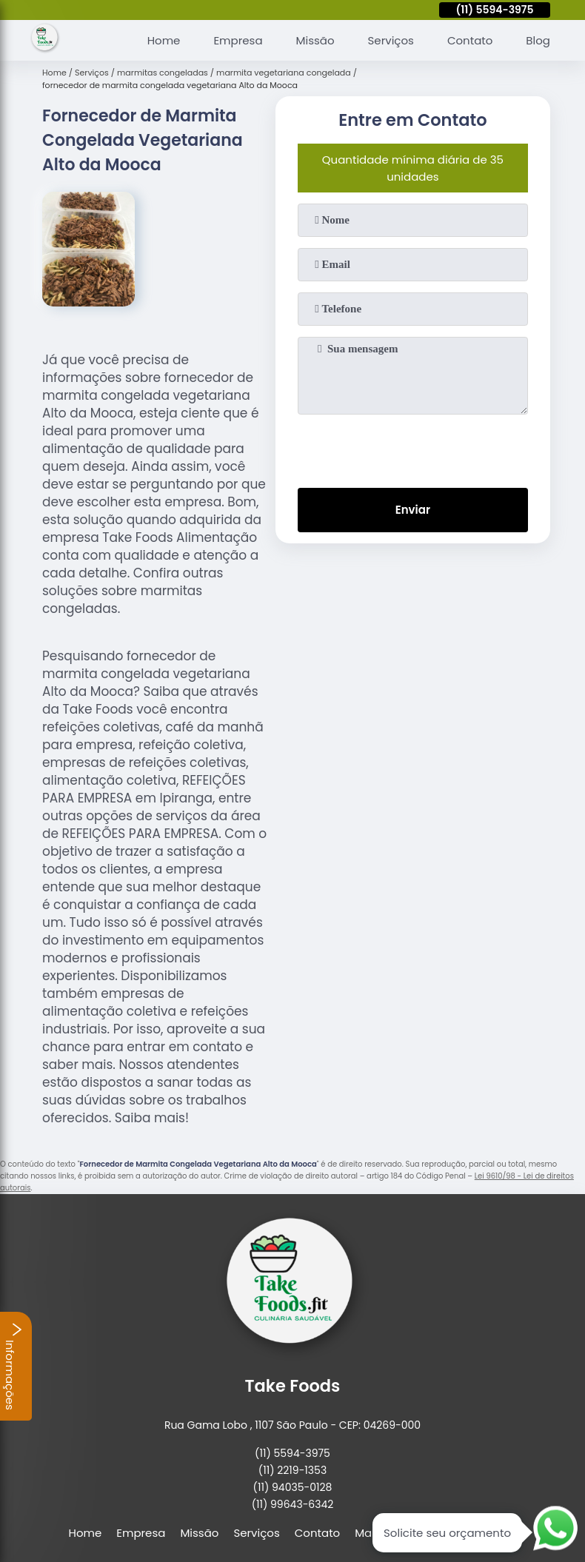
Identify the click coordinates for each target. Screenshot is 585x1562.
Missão (315, 40)
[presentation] (412, 448)
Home (164, 40)
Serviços (391, 40)
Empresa (237, 40)
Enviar (412, 509)
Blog (538, 40)
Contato (469, 40)
